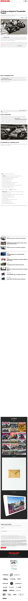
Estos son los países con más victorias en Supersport (16, 238)
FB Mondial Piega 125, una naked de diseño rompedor (15, 255)
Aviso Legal (6, 537)
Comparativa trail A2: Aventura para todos (15, 264)
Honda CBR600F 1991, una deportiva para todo (16, 274)
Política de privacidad (12, 555)
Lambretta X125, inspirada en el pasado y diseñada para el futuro (17, 260)
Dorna (9, 42)
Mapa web (19, 555)
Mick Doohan (3, 44)
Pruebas (8, 263)
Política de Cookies (16, 537)
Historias (2, 9)
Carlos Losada (3, 17)
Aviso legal (16, 555)
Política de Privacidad (10, 537)
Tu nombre (2, 527)
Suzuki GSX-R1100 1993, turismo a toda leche (16, 279)
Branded (8, 258)
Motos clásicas (9, 277)
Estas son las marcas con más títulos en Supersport (16, 247)
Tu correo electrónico (4, 531)
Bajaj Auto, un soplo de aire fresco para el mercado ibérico (17, 269)
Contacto (9, 555)
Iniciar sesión (25, 1)
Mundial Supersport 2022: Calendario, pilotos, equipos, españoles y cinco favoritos (17, 243)
